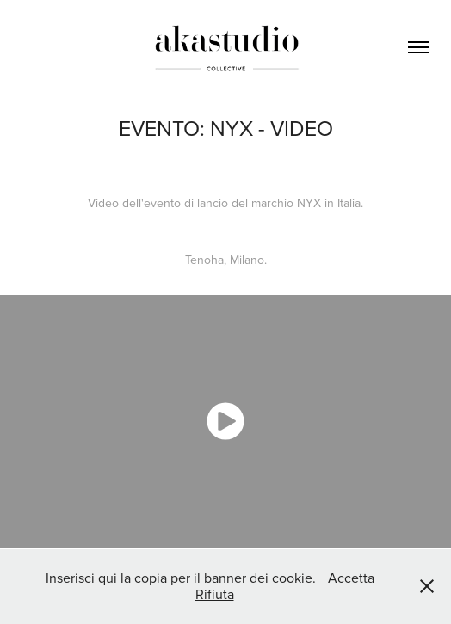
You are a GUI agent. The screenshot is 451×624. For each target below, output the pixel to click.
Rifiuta (214, 593)
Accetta (351, 577)
